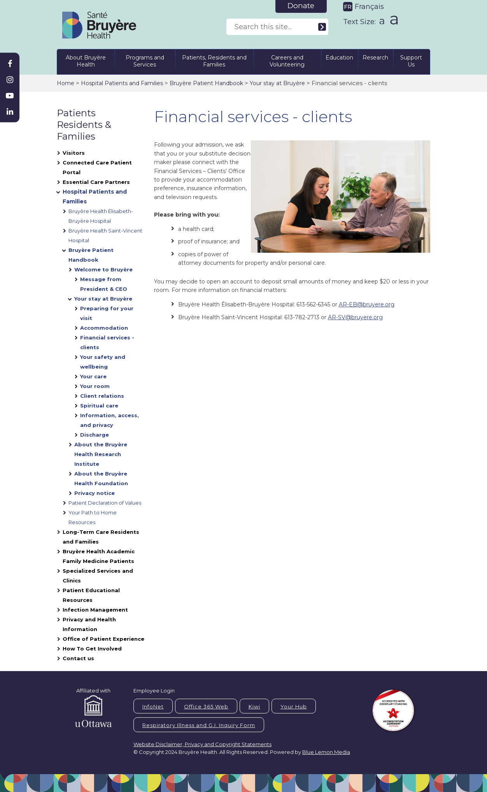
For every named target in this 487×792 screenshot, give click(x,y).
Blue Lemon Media (326, 752)
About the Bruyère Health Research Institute (100, 454)
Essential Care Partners (96, 182)
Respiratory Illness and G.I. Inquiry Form (198, 725)
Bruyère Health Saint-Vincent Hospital (105, 235)
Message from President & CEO (103, 284)
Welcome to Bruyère (103, 269)
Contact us (78, 658)
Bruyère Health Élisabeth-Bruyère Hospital (100, 216)
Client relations (102, 396)
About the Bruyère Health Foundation (101, 478)
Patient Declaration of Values (104, 503)
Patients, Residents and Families (214, 61)
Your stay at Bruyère (277, 83)
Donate (300, 5)
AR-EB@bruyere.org (366, 304)
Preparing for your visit (106, 313)
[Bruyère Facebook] (10, 64)
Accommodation (104, 328)
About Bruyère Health (86, 61)
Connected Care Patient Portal (97, 167)
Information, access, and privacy (109, 420)
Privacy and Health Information (89, 624)
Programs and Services (145, 61)
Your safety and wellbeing (102, 362)
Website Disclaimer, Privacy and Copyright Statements (202, 744)
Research (375, 57)
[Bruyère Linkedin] (10, 112)
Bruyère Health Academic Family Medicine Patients (99, 556)
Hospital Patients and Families (122, 83)
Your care (93, 376)
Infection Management (95, 610)
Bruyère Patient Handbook (206, 83)
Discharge (94, 435)
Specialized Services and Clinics (98, 576)
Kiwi (254, 706)
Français (369, 6)
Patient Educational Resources (91, 595)
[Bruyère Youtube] (10, 96)
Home (65, 83)
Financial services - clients (107, 342)
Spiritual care (99, 405)
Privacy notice (94, 493)
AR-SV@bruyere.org (355, 317)
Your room (95, 386)
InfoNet (153, 706)
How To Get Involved (92, 648)
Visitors (74, 153)
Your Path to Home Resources (92, 517)
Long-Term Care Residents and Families (101, 537)
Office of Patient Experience (103, 639)
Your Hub (293, 706)
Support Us (411, 61)
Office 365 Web (206, 706)
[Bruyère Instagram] (10, 80)
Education (339, 57)
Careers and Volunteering (287, 61)
